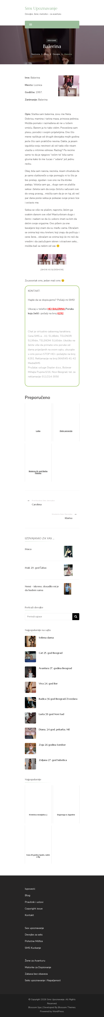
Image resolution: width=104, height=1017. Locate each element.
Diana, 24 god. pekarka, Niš (54, 729)
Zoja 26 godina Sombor (52, 744)
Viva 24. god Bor (48, 683)
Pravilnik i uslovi (34, 902)
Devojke (52, 40)
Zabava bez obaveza (36, 974)
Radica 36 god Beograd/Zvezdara (58, 698)
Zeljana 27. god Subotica (53, 760)
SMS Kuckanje (33, 948)
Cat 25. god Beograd (50, 652)
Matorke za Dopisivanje (38, 967)
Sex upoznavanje (34, 928)
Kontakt (29, 915)
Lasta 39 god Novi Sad (51, 714)
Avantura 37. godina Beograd (55, 668)
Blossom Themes (67, 1007)
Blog (27, 895)
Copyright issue (34, 908)
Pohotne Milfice (34, 941)
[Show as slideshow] (52, 269)
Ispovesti (30, 889)
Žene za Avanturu (35, 960)
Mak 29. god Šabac (36, 567)
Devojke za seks (34, 934)
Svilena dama (46, 637)
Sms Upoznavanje (41, 8)
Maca (28, 549)
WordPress (58, 1011)
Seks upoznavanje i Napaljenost (43, 980)
